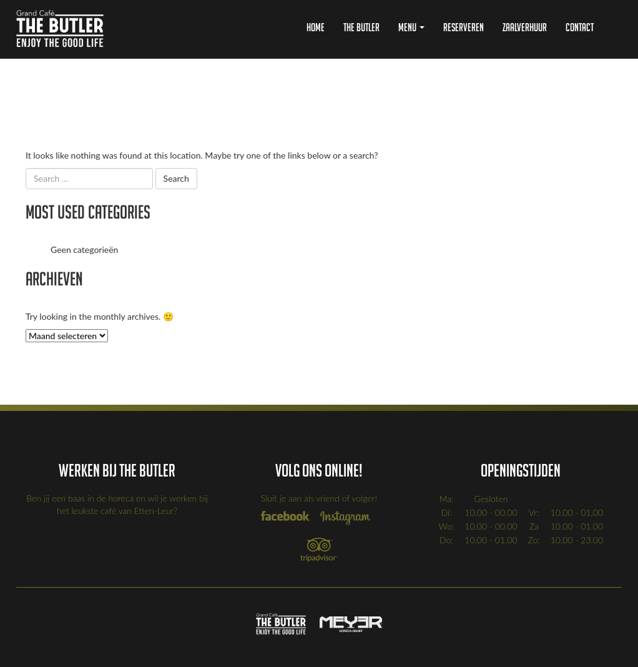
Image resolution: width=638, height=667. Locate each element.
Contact (580, 27)
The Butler (361, 27)
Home (316, 27)
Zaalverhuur (525, 27)
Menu (411, 27)
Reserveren (463, 27)
